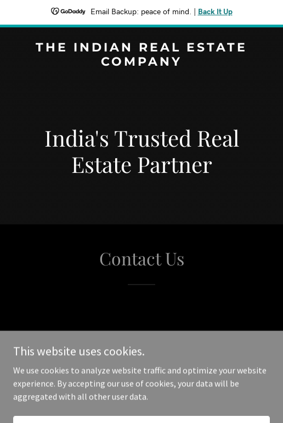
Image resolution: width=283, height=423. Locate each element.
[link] (141, 62)
